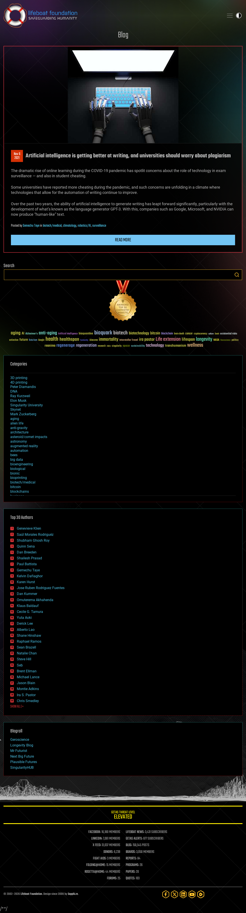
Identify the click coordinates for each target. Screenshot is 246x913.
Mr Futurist (18, 751)
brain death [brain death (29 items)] (179, 333)
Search (237, 275)
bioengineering (21, 464)
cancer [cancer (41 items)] (189, 334)
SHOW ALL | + (17, 707)
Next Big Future (22, 756)
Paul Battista (27, 564)
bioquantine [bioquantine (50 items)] (86, 333)
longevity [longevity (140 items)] (204, 339)
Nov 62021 (17, 156)
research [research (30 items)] (102, 346)
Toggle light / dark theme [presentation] (239, 15)
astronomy (18, 441)
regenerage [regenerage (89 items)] (65, 345)
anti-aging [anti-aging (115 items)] (48, 333)
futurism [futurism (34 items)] (33, 340)
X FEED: (97, 845)
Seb (20, 665)
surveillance (99, 226)
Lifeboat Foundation (31, 894)
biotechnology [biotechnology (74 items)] (139, 333)
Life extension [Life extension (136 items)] (168, 339)
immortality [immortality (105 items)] (108, 339)
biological (17, 469)
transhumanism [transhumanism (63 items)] (175, 346)
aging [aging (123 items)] (16, 333)
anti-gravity (19, 428)
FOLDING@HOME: (96, 865)
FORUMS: (112, 878)
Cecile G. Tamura (30, 612)
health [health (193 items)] (51, 339)
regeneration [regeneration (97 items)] (86, 345)
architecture (19, 432)
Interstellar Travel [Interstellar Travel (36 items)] (128, 340)
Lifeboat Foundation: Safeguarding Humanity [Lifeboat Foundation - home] (112, 15)
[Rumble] (200, 894)
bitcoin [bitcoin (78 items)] (155, 333)
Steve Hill (24, 659)
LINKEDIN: (96, 839)
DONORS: (108, 852)
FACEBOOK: (94, 832)
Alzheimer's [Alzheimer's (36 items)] (31, 334)
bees (13, 455)
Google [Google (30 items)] (41, 340)
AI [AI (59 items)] (23, 334)
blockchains (19, 491)
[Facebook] (165, 894)
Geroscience (19, 739)
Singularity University (26, 405)
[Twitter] (174, 894)
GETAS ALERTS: (134, 839)
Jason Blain (26, 683)
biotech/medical (52, 226)
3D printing (18, 378)
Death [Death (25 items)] (217, 334)
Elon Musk (18, 400)
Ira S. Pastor (26, 695)
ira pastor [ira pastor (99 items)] (147, 339)
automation (19, 451)
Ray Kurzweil (20, 396)
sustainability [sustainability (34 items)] (138, 346)
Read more (123, 240)
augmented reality (24, 446)
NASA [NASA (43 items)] (216, 340)
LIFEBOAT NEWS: (135, 832)
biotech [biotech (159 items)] (120, 333)
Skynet (15, 409)
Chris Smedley (28, 701)
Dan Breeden (27, 552)
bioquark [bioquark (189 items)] (103, 333)
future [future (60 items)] (23, 340)
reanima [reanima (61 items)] (50, 346)
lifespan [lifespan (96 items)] (188, 339)
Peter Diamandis (23, 387)
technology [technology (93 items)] (155, 345)
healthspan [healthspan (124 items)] (69, 339)
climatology (69, 226)
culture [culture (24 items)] (211, 334)
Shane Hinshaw (29, 635)
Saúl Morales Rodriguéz (35, 534)
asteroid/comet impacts (28, 437)
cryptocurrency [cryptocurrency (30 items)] (200, 333)
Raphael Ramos (29, 641)
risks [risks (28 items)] (109, 346)
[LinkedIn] (183, 894)
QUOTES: (130, 878)
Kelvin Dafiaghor (30, 576)
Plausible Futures (23, 762)
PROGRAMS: (132, 865)
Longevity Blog (21, 745)
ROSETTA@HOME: (95, 872)
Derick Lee (25, 623)
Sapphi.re (73, 894)
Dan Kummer (27, 594)
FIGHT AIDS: (99, 858)
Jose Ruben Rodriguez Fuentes (41, 588)
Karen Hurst (26, 582)
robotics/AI (84, 226)
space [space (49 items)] (126, 346)
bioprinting (18, 478)
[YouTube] (191, 894)
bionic (15, 473)
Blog (123, 35)
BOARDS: (131, 852)
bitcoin (15, 487)
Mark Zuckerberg (23, 414)
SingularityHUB (22, 767)
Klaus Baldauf (28, 606)
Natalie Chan (27, 653)
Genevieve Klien (29, 528)
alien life (16, 423)
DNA (13, 391)
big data (16, 459)
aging (14, 419)
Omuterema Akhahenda (35, 600)
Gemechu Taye (31, 226)
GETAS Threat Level (123, 816)
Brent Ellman (27, 671)
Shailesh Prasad (29, 558)
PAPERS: (130, 872)
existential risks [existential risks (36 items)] (228, 334)
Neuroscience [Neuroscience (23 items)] (225, 340)
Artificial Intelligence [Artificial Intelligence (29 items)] (68, 333)
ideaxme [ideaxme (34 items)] (93, 340)
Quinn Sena (26, 546)
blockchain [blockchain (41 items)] (167, 334)
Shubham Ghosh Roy (33, 540)
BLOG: (129, 845)
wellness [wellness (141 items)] (195, 345)
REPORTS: (131, 858)
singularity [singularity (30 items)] (117, 346)
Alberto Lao (26, 630)
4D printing (18, 382)
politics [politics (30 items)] (235, 340)
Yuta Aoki (24, 618)
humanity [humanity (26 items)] (84, 340)
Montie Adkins (28, 689)
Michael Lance (28, 677)
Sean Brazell (26, 647)
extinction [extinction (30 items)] (13, 340)
